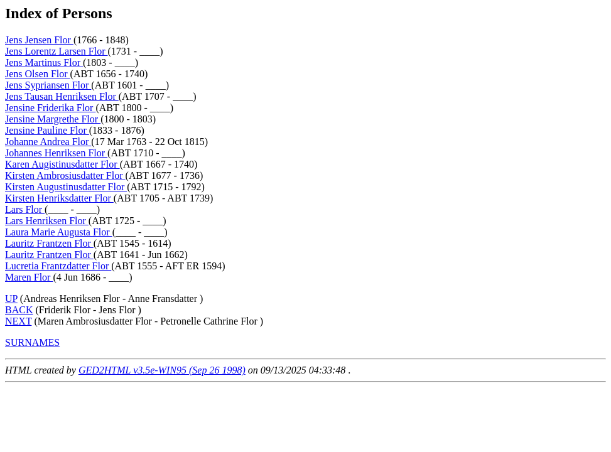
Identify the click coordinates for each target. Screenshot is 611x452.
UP (11, 298)
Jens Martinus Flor (44, 62)
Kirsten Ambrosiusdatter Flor (65, 175)
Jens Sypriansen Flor (48, 85)
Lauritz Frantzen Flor (49, 243)
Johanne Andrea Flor (48, 141)
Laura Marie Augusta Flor (58, 232)
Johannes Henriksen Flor (56, 153)
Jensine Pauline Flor (47, 130)
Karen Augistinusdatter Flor (62, 164)
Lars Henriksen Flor (47, 220)
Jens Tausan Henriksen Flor (62, 96)
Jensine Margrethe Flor (52, 119)
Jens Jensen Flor (39, 40)
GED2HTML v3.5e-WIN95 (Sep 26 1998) (162, 370)
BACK (19, 309)
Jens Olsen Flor (37, 73)
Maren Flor (29, 277)
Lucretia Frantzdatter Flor (58, 266)
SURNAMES (32, 342)
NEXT (18, 321)
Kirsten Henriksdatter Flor (59, 198)
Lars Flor (25, 209)
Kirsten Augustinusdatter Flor (66, 186)
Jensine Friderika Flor (50, 107)
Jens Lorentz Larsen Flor (56, 51)
